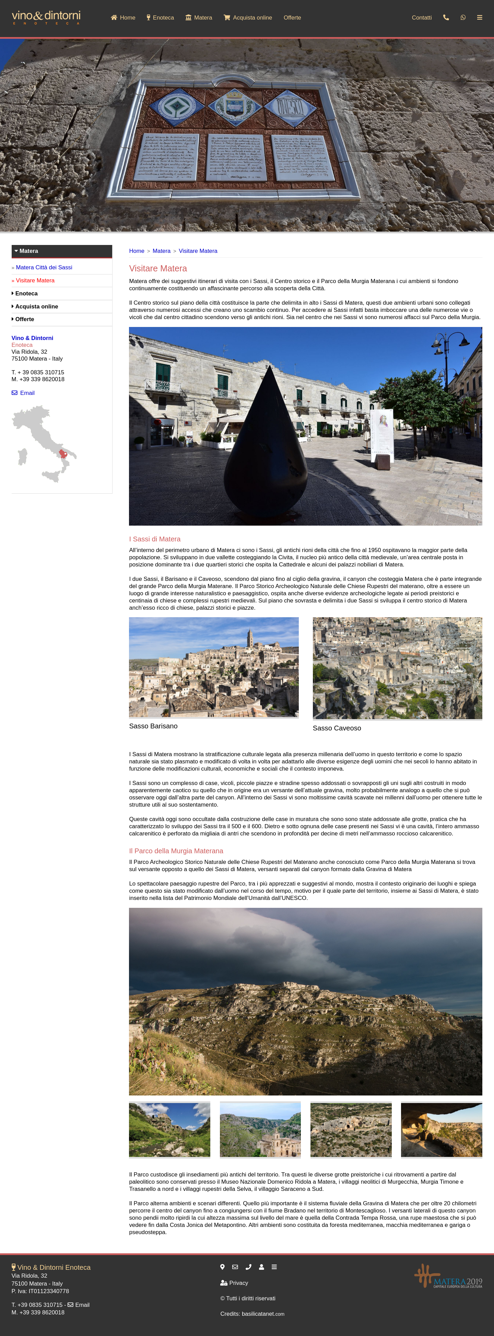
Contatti (422, 17)
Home (123, 17)
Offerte (292, 17)
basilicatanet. (263, 1314)
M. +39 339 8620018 (38, 1312)
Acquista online (248, 17)
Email (23, 393)
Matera (199, 17)
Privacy (234, 1283)
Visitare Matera (198, 251)
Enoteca (160, 17)
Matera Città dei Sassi (44, 267)
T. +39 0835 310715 (37, 1305)
